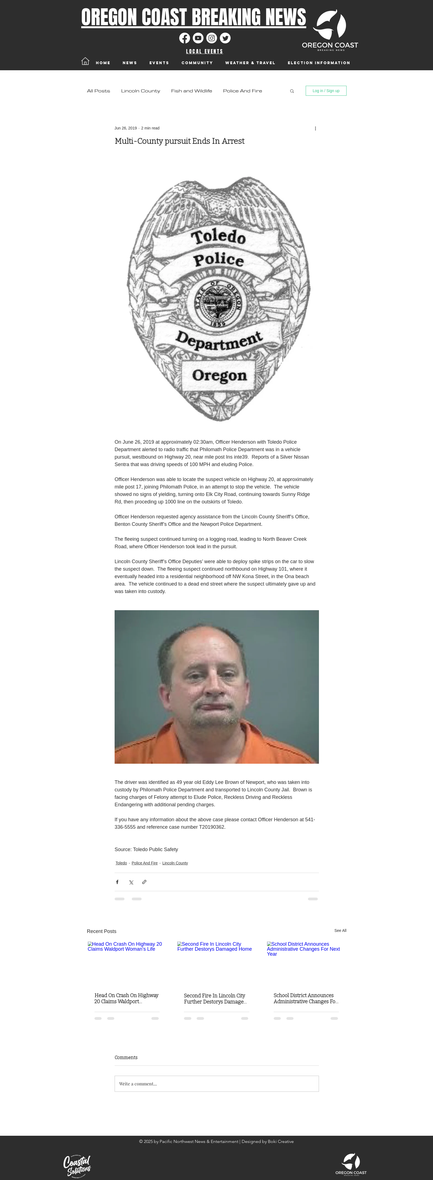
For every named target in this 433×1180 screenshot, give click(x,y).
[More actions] (315, 128)
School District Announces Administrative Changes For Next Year (305, 998)
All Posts (98, 91)
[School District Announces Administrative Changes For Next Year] (306, 964)
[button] (292, 91)
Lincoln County (140, 91)
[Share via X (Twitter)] (130, 882)
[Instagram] (211, 38)
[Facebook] (184, 38)
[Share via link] (144, 882)
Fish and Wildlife (191, 91)
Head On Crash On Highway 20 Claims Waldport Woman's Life (126, 998)
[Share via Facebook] (117, 882)
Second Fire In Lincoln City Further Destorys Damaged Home (215, 999)
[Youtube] (198, 38)
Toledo (121, 863)
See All (340, 930)
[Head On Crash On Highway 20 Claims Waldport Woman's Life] (127, 964)
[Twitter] (225, 38)
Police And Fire (242, 91)
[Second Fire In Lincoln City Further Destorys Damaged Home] (216, 964)
